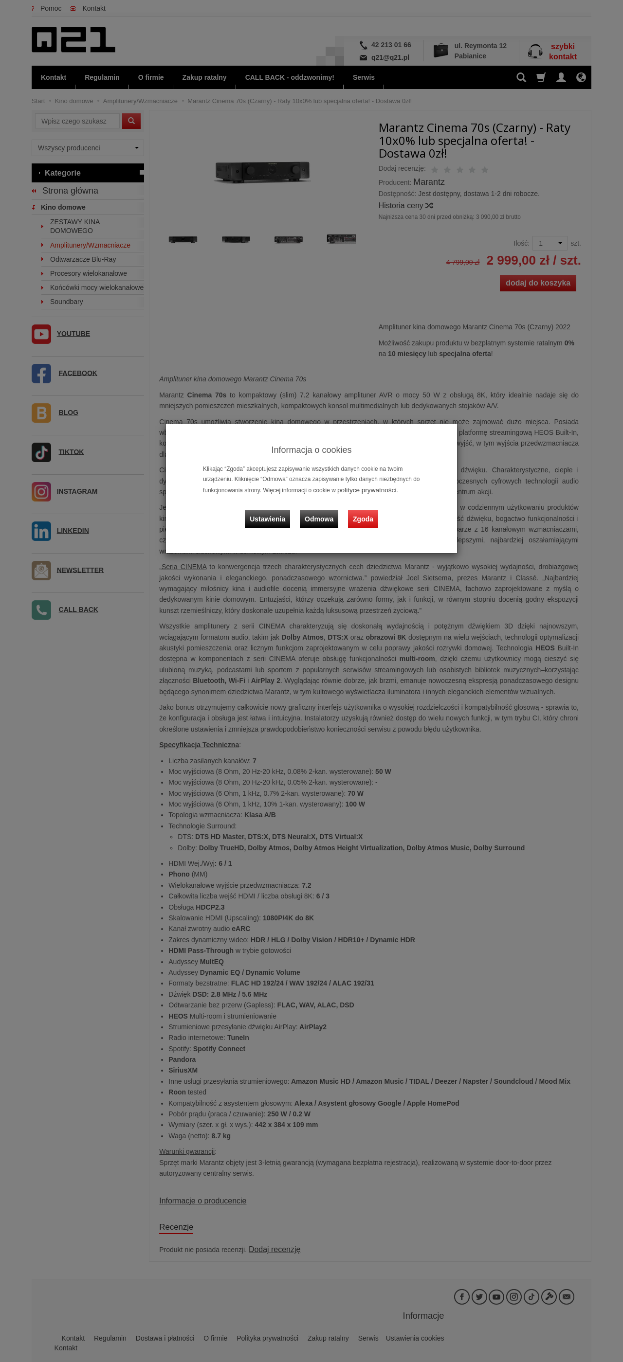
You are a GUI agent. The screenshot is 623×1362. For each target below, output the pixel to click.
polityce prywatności (363, 489)
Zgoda (360, 511)
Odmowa (321, 511)
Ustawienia (275, 511)
